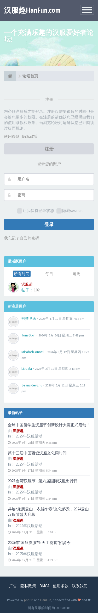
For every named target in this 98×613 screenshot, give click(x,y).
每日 (49, 273)
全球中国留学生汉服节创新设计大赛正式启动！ (49, 424)
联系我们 (80, 585)
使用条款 (12, 136)
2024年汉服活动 (29, 525)
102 (36, 289)
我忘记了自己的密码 (21, 238)
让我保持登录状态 (35, 211)
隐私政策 (30, 136)
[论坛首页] (10, 76)
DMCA (44, 585)
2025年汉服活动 (29, 436)
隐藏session (69, 211)
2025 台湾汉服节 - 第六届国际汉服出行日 (43, 480)
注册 (49, 149)
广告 (13, 585)
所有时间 (22, 273)
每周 (76, 273)
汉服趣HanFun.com (32, 10)
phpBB (28, 600)
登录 (49, 224)
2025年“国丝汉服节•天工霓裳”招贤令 (39, 542)
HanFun (45, 600)
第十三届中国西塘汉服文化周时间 (37, 453)
